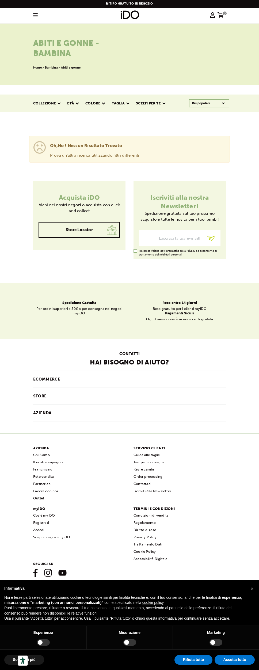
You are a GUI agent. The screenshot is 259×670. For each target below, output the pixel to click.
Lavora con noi (45, 491)
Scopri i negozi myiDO (51, 537)
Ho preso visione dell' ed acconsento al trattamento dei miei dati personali (178, 251)
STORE (40, 396)
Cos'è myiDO (44, 515)
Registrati (41, 523)
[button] (252, 588)
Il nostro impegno (48, 462)
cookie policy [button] (152, 602)
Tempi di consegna (149, 462)
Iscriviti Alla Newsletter (152, 491)
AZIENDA (42, 413)
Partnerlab (42, 484)
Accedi (38, 530)
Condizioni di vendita (151, 515)
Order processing (148, 477)
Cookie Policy (145, 551)
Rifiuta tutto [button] (193, 659)
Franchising (42, 469)
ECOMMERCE (46, 379)
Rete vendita (43, 477)
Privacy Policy (145, 537)
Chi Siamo (41, 455)
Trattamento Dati (148, 544)
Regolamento (145, 523)
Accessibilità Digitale (150, 559)
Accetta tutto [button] (234, 659)
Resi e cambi (144, 469)
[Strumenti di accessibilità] (23, 661)
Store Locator (79, 229)
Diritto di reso (145, 530)
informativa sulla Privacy (180, 251)
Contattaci (142, 484)
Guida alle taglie (147, 455)
